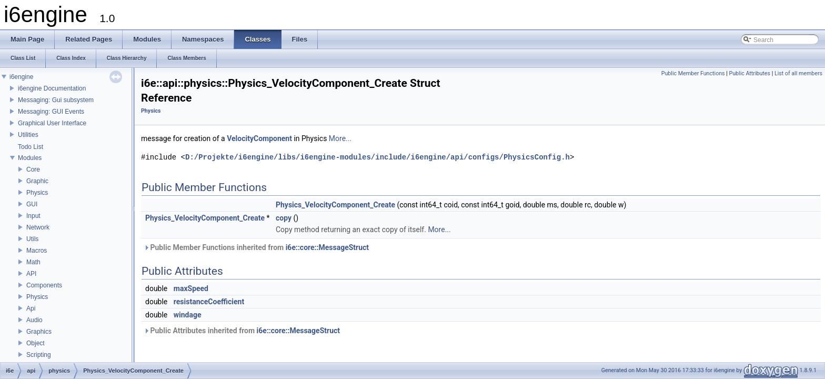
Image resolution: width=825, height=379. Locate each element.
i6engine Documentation (52, 88)
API (31, 273)
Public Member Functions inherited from (256, 247)
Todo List (30, 147)
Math (33, 262)
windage (188, 315)
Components (44, 285)
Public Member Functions (693, 73)
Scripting (38, 354)
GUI (31, 204)
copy (283, 218)
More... (340, 138)
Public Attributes (749, 73)
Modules (30, 158)
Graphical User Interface (52, 123)
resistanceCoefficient (209, 301)
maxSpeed (191, 288)
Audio (34, 320)
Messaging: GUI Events (51, 111)
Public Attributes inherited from (242, 330)
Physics (37, 192)
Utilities (28, 134)
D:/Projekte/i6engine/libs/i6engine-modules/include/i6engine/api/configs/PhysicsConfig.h (377, 157)
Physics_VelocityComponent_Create (335, 205)
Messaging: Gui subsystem (56, 100)
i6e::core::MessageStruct (327, 247)
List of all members (798, 73)
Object (35, 343)
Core (33, 169)
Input (33, 216)
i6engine (21, 77)
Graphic (37, 181)
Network (37, 227)
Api (30, 308)
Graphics (39, 331)
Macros (36, 250)
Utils (32, 239)
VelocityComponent (259, 138)
